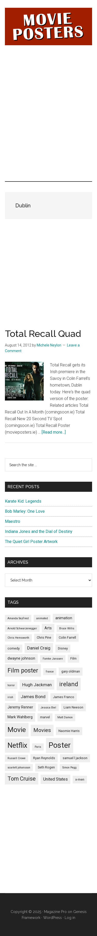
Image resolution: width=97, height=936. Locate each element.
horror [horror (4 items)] (11, 685)
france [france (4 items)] (50, 671)
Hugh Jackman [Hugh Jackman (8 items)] (37, 684)
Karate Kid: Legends (23, 501)
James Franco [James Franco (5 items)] (63, 697)
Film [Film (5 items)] (73, 658)
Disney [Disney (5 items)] (63, 648)
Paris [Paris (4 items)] (38, 747)
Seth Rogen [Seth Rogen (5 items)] (46, 767)
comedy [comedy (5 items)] (14, 648)
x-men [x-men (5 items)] (79, 779)
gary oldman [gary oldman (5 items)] (70, 671)
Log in (70, 918)
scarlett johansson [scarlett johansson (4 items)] (19, 767)
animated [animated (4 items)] (42, 618)
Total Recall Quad (43, 333)
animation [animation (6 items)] (63, 618)
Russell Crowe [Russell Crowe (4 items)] (17, 758)
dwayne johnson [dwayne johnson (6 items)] (21, 658)
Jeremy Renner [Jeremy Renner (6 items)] (20, 707)
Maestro (12, 521)
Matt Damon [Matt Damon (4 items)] (65, 717)
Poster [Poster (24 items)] (60, 745)
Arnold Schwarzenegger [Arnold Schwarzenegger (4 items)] (22, 628)
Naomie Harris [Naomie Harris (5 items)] (69, 731)
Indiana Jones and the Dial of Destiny (38, 531)
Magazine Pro (55, 912)
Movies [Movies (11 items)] (42, 730)
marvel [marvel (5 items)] (45, 717)
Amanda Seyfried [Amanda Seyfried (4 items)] (18, 618)
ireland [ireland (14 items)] (68, 684)
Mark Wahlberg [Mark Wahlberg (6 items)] (20, 717)
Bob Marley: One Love (25, 511)
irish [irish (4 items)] (10, 697)
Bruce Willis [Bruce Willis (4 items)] (66, 628)
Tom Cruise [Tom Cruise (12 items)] (22, 778)
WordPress (52, 918)
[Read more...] (54, 432)
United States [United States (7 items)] (55, 779)
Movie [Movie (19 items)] (17, 730)
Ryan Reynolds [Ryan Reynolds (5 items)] (44, 758)
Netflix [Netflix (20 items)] (17, 745)
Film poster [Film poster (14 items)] (23, 670)
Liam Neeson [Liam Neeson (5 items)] (73, 707)
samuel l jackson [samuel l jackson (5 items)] (75, 758)
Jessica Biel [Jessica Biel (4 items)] (48, 707)
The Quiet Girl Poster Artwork (31, 541)
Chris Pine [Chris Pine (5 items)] (44, 637)
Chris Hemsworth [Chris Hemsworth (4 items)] (18, 637)
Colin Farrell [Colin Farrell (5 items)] (67, 637)
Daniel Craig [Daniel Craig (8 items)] (38, 648)
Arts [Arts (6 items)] (48, 628)
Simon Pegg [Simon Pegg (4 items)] (69, 767)
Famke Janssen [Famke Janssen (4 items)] (53, 658)
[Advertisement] (48, 82)
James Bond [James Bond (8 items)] (33, 696)
